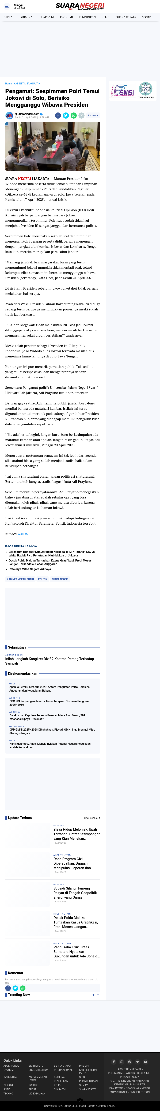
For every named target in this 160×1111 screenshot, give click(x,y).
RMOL (23, 533)
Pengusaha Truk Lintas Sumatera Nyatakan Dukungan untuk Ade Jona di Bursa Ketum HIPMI (76, 951)
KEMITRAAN (121, 1084)
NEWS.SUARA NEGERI (138, 1088)
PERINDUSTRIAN (88, 1081)
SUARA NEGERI (60, 579)
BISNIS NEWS (137, 1084)
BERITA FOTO (36, 1065)
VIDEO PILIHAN (37, 1093)
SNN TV (83, 1085)
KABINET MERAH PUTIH (20, 579)
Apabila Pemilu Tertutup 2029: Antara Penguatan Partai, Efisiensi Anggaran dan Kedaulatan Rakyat (49, 688)
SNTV (6, 1089)
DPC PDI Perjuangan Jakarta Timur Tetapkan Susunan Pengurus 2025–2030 (49, 703)
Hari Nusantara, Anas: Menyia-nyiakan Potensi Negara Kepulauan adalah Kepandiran (50, 745)
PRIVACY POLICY (129, 1076)
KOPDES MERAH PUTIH (38, 1078)
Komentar (93, 115)
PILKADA (8, 1085)
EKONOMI (66, 17)
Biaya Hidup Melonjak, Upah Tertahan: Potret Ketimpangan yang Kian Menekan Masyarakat (77, 834)
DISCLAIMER (144, 1073)
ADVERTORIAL (11, 1065)
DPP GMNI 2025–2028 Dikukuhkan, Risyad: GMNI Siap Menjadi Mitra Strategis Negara (52, 731)
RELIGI (106, 17)
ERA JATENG (116, 1088)
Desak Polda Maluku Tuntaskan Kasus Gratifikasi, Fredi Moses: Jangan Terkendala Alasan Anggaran (76, 922)
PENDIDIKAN (87, 17)
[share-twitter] (66, 115)
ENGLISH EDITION (38, 1070)
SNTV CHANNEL (119, 1092)
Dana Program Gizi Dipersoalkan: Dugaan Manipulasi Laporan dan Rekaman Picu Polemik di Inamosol (73, 863)
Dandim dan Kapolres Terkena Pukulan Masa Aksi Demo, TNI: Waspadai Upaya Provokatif (47, 717)
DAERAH (8, 17)
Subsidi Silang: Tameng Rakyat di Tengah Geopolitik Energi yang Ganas (75, 892)
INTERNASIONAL (63, 1070)
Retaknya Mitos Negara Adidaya (30, 569)
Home (8, 83)
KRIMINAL (27, 17)
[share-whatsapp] (74, 115)
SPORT (146, 17)
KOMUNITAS (10, 1076)
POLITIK (42, 579)
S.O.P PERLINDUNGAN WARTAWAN (129, 1080)
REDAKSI (137, 1069)
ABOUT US (123, 1069)
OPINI (82, 1076)
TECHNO (8, 1093)
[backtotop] (80, 1101)
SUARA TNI (47, 17)
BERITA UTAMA (63, 855)
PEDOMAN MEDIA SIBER (121, 1073)
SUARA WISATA (126, 17)
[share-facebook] (58, 115)
